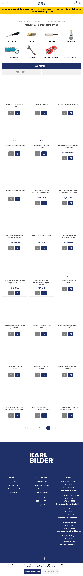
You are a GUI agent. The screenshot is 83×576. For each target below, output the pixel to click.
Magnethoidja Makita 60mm (41, 235)
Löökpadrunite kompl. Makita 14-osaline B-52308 (68, 237)
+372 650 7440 (69, 488)
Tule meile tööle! (14, 489)
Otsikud (31, 41)
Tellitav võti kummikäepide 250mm (15, 106)
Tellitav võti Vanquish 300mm (41, 368)
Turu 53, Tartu (69, 509)
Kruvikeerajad (12, 41)
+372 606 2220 (69, 501)
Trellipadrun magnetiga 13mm (68, 282)
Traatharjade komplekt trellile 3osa (68, 327)
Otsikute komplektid (12, 57)
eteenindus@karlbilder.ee (41, 505)
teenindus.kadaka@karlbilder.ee (69, 490)
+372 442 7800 (69, 528)
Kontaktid (13, 493)
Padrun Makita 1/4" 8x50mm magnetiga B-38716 (15, 282)
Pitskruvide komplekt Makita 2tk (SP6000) (68, 146)
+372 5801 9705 (69, 542)
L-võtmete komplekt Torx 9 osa (41, 327)
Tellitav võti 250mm (41, 105)
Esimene (26, 428)
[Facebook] (39, 558)
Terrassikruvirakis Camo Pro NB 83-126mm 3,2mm (68, 408)
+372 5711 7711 (41, 501)
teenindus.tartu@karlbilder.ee (69, 517)
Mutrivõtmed (31, 57)
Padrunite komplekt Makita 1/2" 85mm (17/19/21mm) (68, 191)
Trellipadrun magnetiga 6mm (15, 190)
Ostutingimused (41, 482)
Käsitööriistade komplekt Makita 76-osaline (15, 237)
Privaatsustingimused (41, 485)
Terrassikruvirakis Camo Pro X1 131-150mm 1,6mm (41, 408)
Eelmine (30, 428)
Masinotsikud (71, 41)
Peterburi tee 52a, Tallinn (69, 495)
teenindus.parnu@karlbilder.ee (69, 531)
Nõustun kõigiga (32, 571)
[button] (13, 140)
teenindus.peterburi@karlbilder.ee (69, 504)
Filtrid (42, 66)
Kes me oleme (14, 485)
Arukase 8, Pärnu (69, 522)
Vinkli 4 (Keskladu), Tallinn (69, 536)
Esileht (20, 21)
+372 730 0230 (69, 515)
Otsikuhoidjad (51, 41)
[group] (41, 89)
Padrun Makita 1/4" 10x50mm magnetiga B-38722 (41, 283)
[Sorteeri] (21, 72)
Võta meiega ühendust (41, 493)
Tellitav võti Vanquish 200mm (14, 368)
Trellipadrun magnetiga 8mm (15, 145)
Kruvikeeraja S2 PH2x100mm (68, 105)
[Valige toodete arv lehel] (61, 72)
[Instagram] (43, 558)
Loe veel (53, 566)
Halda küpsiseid (51, 571)
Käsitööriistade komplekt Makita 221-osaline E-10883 (41, 191)
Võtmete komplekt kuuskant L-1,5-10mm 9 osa (15, 327)
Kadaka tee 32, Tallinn (69, 482)
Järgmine (57, 428)
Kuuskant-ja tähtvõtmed (51, 57)
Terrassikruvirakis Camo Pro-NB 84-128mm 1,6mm (14, 408)
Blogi (14, 482)
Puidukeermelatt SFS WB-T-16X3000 (68, 368)
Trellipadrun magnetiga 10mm (41, 146)
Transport (41, 489)
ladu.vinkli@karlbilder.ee (69, 545)
